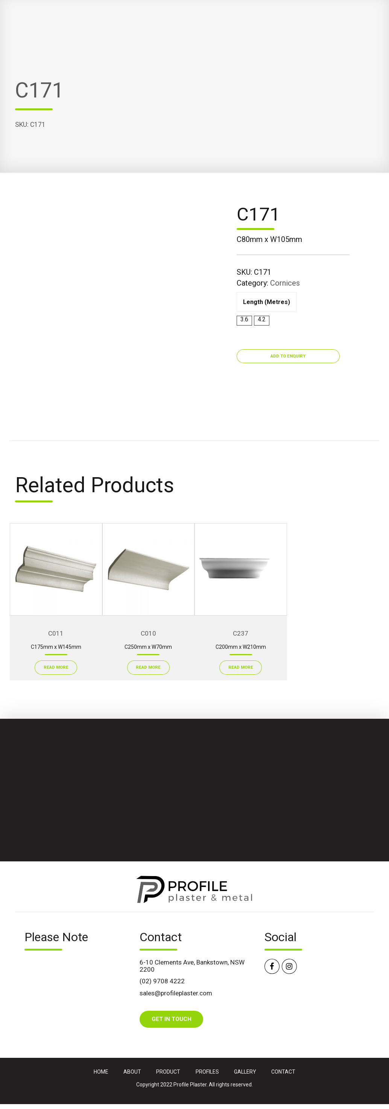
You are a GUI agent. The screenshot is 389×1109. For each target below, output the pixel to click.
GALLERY (245, 1072)
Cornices (285, 283)
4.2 (262, 319)
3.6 (244, 319)
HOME (101, 1072)
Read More (56, 667)
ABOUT (132, 1072)
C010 (148, 633)
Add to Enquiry (287, 356)
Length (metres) (266, 302)
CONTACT (283, 1072)
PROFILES (207, 1072)
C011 (56, 633)
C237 (240, 633)
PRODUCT (168, 1072)
